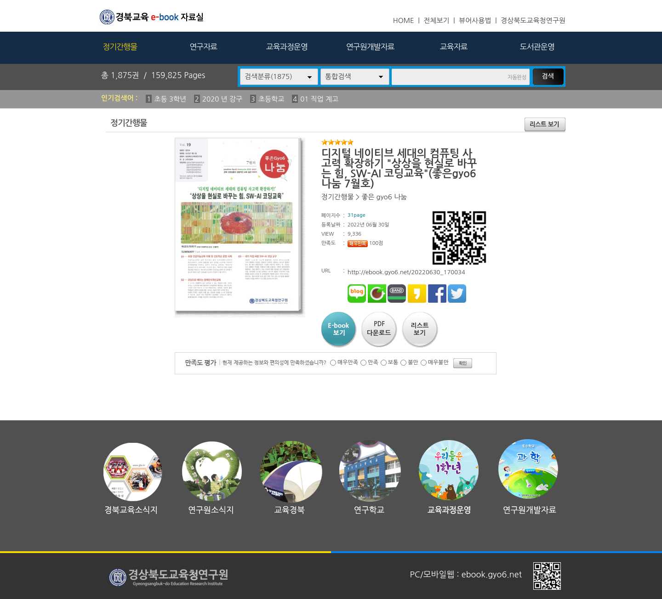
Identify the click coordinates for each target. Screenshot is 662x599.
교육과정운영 (287, 47)
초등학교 (271, 99)
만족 (373, 362)
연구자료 (203, 47)
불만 (413, 362)
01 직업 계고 (319, 99)
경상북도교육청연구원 (533, 20)
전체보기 (436, 20)
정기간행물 (120, 47)
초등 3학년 (170, 99)
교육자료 (454, 47)
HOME (403, 20)
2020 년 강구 (222, 99)
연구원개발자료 (370, 47)
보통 (393, 362)
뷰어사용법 (475, 20)
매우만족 (347, 362)
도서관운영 (537, 47)
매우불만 (438, 362)
